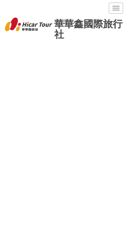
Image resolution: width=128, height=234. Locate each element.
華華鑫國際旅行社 (63, 25)
